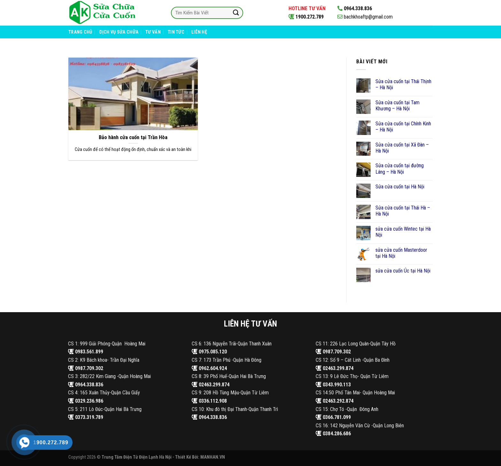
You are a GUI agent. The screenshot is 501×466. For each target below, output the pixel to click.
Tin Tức (176, 32)
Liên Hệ (199, 32)
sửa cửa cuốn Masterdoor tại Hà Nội (401, 253)
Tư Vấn (153, 32)
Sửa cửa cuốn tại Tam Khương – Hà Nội (397, 105)
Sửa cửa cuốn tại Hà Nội (399, 187)
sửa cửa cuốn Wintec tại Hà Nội (403, 232)
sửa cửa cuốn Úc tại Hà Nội (402, 271)
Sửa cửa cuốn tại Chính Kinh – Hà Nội (403, 127)
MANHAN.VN (212, 457)
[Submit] (235, 12)
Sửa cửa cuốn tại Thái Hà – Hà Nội (402, 211)
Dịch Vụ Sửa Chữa (119, 32)
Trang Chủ (80, 32)
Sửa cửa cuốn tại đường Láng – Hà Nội (399, 168)
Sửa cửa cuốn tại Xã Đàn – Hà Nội (402, 148)
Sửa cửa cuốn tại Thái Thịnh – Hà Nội (403, 84)
